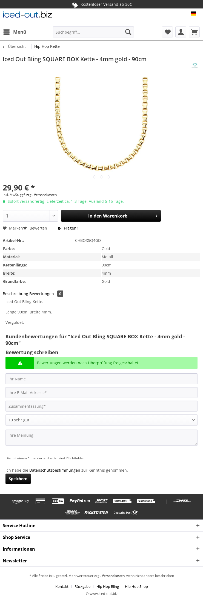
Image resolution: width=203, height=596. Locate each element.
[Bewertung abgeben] (101, 420)
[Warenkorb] (194, 32)
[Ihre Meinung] (101, 438)
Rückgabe (82, 586)
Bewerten (35, 228)
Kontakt (61, 586)
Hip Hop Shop (136, 586)
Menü (14, 31)
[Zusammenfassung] (101, 406)
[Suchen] (128, 32)
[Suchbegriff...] (93, 32)
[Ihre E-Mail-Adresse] (101, 392)
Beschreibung (15, 293)
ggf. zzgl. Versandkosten (38, 194)
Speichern (18, 478)
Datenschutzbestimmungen (54, 470)
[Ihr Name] (101, 378)
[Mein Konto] (180, 32)
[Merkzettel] (167, 32)
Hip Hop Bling (107, 586)
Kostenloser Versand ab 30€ (101, 4)
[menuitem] (14, 32)
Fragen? (68, 228)
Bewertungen (46, 293)
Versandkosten (113, 575)
